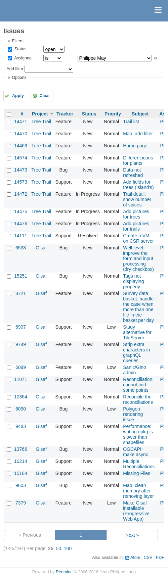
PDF (160, 557)
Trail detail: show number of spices (137, 199)
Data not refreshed (133, 172)
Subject (140, 113)
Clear (44, 95)
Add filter (14, 68)
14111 (20, 235)
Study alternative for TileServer (137, 332)
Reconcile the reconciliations (138, 399)
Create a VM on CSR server (138, 238)
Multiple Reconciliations (139, 464)
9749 (20, 344)
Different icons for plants (138, 160)
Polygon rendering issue (133, 414)
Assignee (22, 58)
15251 (20, 276)
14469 (20, 145)
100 (68, 548)
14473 (20, 170)
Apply (18, 95)
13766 (20, 449)
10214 (20, 461)
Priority (112, 113)
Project (40, 113)
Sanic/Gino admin (134, 370)
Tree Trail (41, 121)
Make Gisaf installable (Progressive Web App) (136, 511)
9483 (20, 426)
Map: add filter (138, 133)
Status (19, 49)
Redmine (64, 572)
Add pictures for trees (136, 214)
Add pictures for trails (136, 226)
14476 (20, 223)
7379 (20, 503)
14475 (20, 211)
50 (58, 548)
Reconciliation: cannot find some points (138, 385)
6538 (20, 247)
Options (19, 77)
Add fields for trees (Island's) (138, 184)
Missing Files (136, 473)
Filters (17, 41)
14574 (20, 157)
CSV (148, 557)
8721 (20, 293)
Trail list (131, 121)
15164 (20, 473)
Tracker (64, 113)
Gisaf (41, 247)
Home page (135, 145)
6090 (20, 409)
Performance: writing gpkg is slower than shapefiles (138, 434)
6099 (20, 367)
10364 (20, 396)
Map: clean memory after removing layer (138, 491)
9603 (20, 485)
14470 (20, 133)
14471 (20, 121)
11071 (20, 379)
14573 (20, 182)
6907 (20, 327)
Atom (135, 557)
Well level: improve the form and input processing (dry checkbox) (138, 258)
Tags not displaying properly (133, 281)
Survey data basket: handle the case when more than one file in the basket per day (138, 307)
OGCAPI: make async (135, 451)
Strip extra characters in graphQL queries (136, 352)
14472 (20, 194)
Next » (132, 535)
